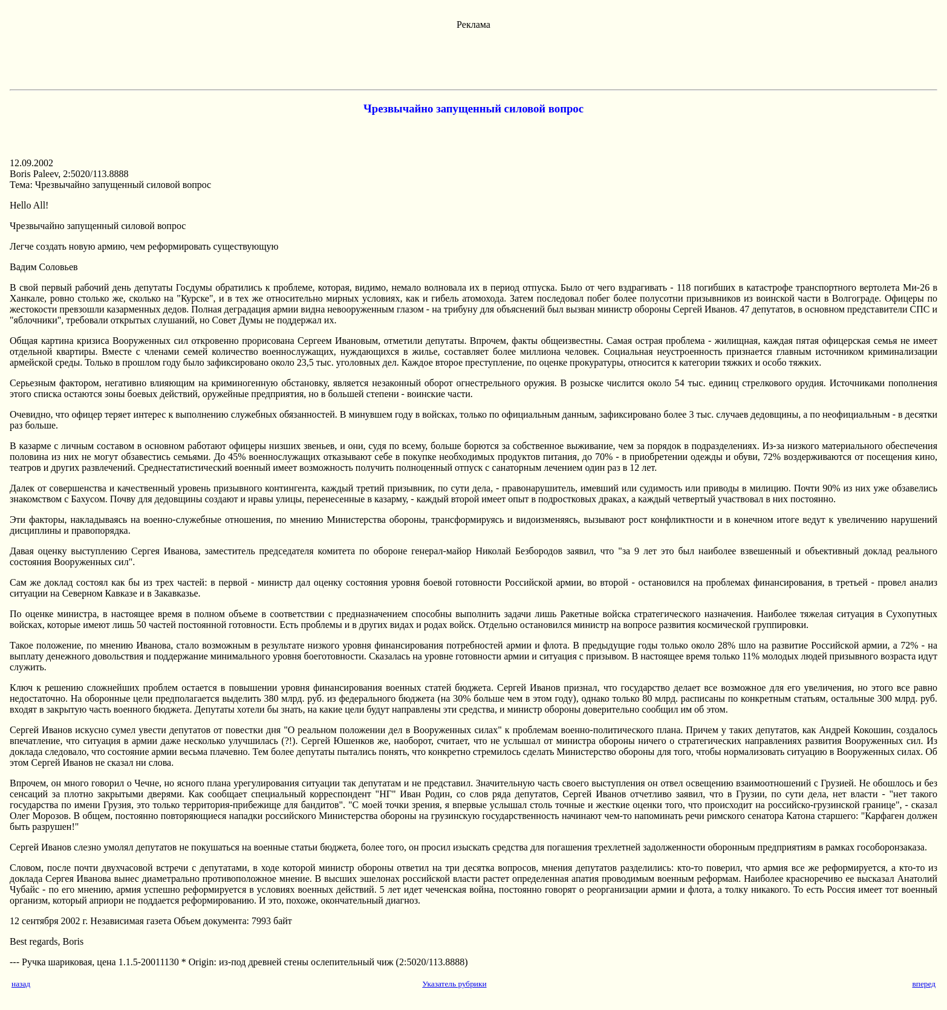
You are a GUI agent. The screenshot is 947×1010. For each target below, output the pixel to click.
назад (20, 983)
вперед (924, 983)
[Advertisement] (473, 57)
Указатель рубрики (454, 983)
